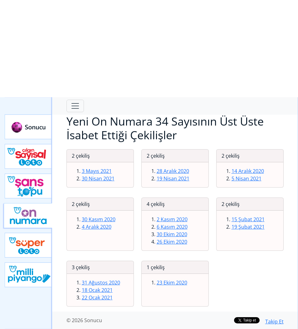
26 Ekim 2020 (172, 241)
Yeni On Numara (28, 215)
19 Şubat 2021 (248, 226)
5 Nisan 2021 (246, 178)
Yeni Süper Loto (28, 245)
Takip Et (274, 321)
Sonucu (28, 126)
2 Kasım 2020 (172, 219)
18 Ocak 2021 (97, 290)
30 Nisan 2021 (98, 178)
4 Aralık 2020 (96, 226)
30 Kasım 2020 (98, 219)
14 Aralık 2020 (248, 171)
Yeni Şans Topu (28, 186)
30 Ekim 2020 (172, 234)
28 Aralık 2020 (173, 171)
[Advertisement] (149, 48)
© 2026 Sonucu (84, 320)
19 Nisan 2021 (173, 178)
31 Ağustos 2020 (101, 282)
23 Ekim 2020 (172, 282)
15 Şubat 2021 (248, 219)
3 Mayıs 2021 (97, 171)
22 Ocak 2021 (97, 297)
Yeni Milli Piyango (28, 274)
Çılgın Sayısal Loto (28, 156)
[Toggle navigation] (75, 106)
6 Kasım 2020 (172, 226)
